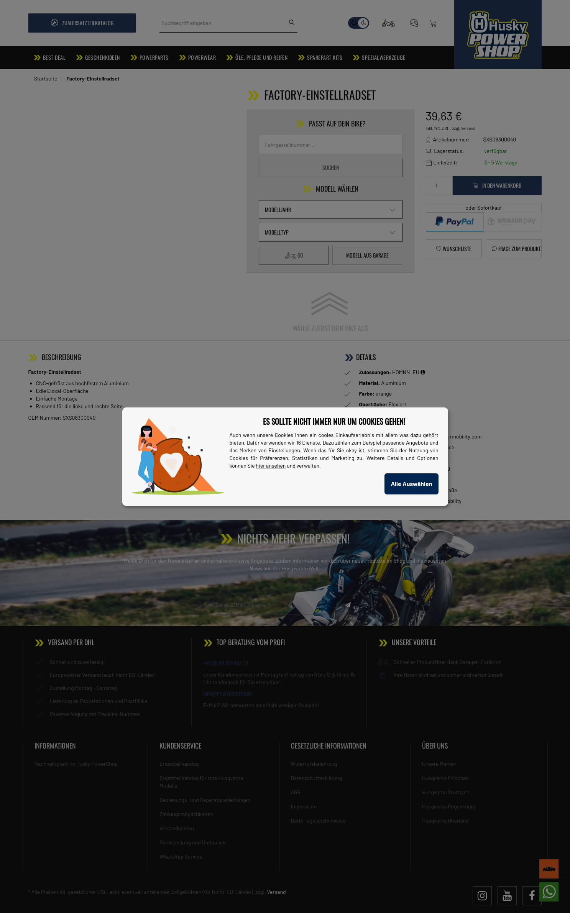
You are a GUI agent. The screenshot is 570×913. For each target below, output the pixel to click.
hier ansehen (271, 465)
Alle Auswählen (411, 483)
